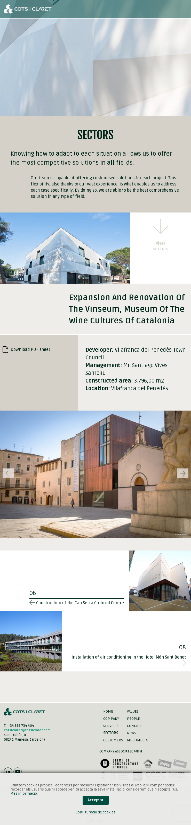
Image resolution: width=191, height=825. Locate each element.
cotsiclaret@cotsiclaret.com (27, 730)
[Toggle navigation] (180, 9)
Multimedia (137, 740)
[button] (182, 473)
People (133, 718)
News (131, 733)
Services (110, 726)
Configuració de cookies (95, 812)
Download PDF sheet (26, 349)
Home (108, 711)
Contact (134, 726)
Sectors (110, 733)
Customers (113, 740)
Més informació (23, 793)
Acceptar (96, 800)
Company (111, 718)
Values (133, 711)
